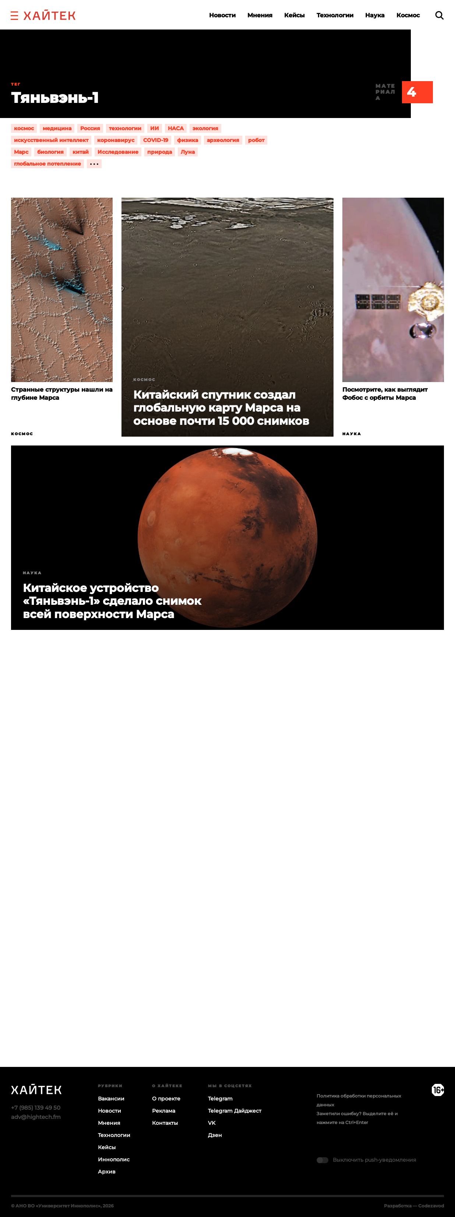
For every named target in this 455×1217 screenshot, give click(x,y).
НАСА (176, 128)
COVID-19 (155, 140)
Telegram (220, 1098)
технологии (125, 128)
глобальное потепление (47, 163)
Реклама (163, 1110)
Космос (408, 15)
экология (205, 128)
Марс (21, 152)
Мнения (259, 15)
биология (50, 152)
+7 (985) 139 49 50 (35, 1107)
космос (24, 128)
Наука (375, 15)
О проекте (166, 1098)
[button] (14, 15)
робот (256, 140)
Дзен (215, 1135)
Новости (222, 15)
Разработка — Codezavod (414, 1206)
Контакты (165, 1123)
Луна (188, 152)
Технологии (335, 15)
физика (187, 140)
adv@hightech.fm (36, 1116)
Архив (107, 1171)
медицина (57, 128)
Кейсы (294, 15)
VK (211, 1123)
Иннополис (114, 1159)
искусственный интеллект (51, 140)
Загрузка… (227, 877)
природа (159, 152)
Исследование (118, 152)
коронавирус (115, 140)
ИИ (154, 128)
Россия (90, 128)
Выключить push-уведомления (374, 1160)
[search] (439, 15)
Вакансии (111, 1098)
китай (81, 152)
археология (223, 140)
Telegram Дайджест (234, 1110)
